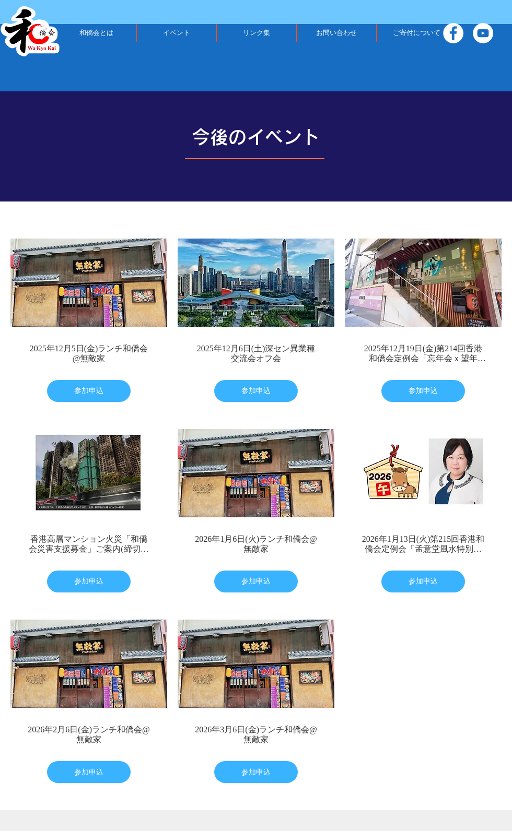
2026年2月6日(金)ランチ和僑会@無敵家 (88, 734)
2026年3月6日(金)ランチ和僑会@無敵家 (256, 734)
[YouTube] (483, 33)
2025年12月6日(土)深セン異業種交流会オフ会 (256, 353)
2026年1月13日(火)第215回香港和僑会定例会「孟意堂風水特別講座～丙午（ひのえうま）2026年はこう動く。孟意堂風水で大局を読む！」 (423, 544)
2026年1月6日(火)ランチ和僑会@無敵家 (256, 544)
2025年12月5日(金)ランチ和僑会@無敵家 (89, 353)
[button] (96, 33)
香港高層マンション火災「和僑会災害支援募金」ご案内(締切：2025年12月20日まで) (88, 544)
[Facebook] (453, 33)
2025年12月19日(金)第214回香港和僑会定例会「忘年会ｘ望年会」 (423, 353)
